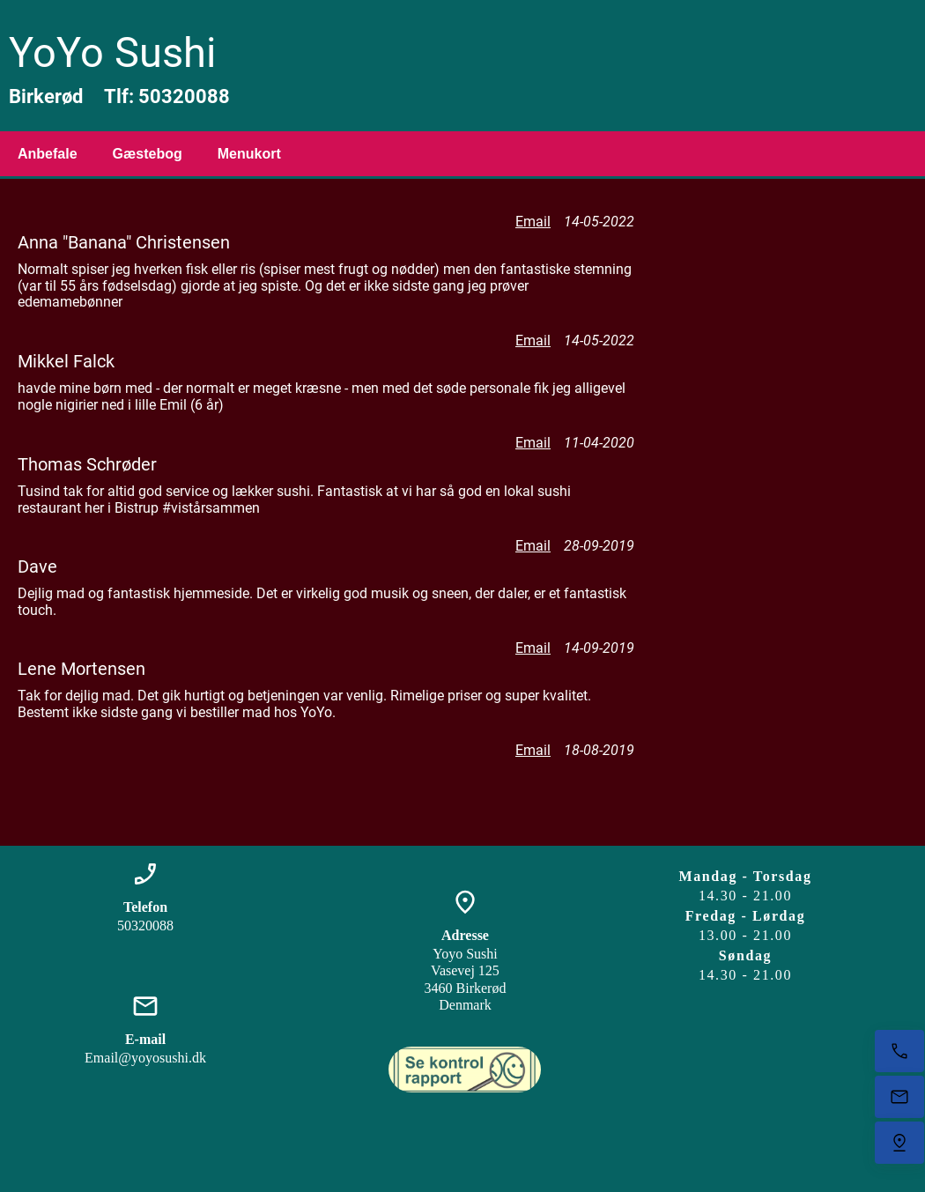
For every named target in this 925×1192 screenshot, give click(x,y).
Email (533, 221)
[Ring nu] (899, 1051)
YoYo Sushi (112, 52)
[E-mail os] (899, 1097)
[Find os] (899, 1143)
